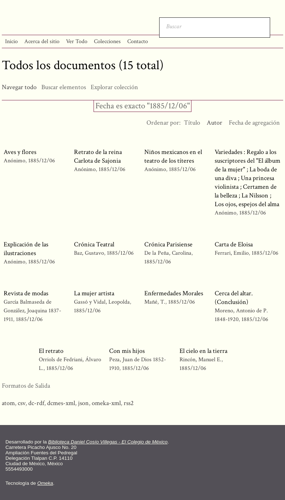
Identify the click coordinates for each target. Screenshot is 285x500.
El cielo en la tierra (203, 351)
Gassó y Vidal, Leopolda (102, 302)
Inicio (11, 41)
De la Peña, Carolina (167, 253)
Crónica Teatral (94, 244)
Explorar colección (114, 87)
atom (8, 403)
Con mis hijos (127, 351)
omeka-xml (106, 403)
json (83, 403)
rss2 (129, 403)
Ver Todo (76, 41)
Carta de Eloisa (234, 244)
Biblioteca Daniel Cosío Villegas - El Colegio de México (108, 442)
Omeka (45, 483)
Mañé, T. (155, 302)
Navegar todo (19, 87)
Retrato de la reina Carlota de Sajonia (98, 156)
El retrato (51, 351)
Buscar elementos (63, 87)
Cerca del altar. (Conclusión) (234, 297)
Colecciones (107, 41)
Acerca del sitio (41, 41)
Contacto (137, 41)
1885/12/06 (41, 160)
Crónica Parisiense (168, 244)
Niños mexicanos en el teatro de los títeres (173, 156)
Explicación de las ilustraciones (26, 248)
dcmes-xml (61, 403)
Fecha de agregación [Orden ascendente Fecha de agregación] (254, 122)
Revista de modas (26, 293)
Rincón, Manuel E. (201, 359)
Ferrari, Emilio (232, 253)
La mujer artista (94, 293)
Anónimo (14, 160)
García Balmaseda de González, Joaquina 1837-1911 (32, 310)
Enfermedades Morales (173, 293)
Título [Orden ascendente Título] (192, 122)
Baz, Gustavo (89, 253)
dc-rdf (36, 403)
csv (21, 403)
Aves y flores (20, 152)
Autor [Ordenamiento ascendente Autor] (214, 122)
